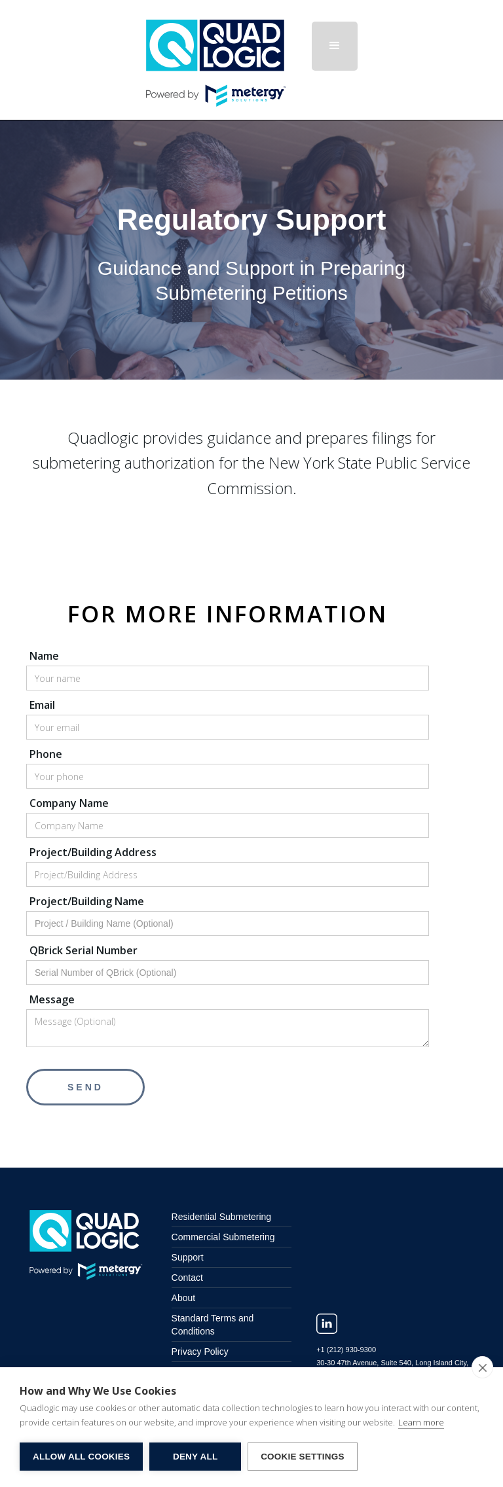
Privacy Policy (200, 1351)
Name (44, 655)
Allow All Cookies (81, 1456)
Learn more (421, 1422)
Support (188, 1257)
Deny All (195, 1456)
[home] (229, 60)
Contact (187, 1277)
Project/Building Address (93, 852)
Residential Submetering (222, 1216)
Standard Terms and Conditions (213, 1324)
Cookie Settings (303, 1456)
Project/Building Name (86, 901)
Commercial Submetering (223, 1237)
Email (42, 704)
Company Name (69, 803)
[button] (335, 46)
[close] (482, 1367)
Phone (45, 754)
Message (52, 999)
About (184, 1298)
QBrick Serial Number (83, 950)
